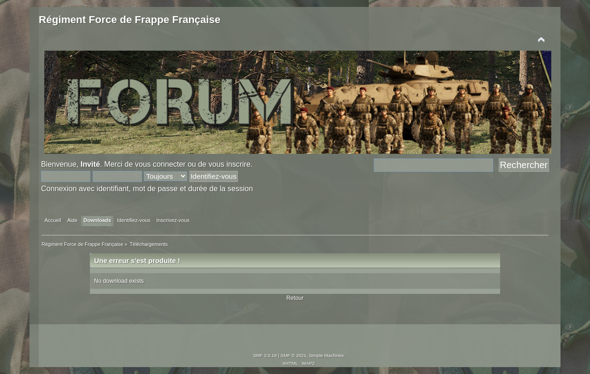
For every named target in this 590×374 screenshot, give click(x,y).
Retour (294, 298)
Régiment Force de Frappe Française (129, 19)
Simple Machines (326, 355)
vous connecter (160, 164)
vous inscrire (229, 164)
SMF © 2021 (294, 355)
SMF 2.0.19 (265, 355)
